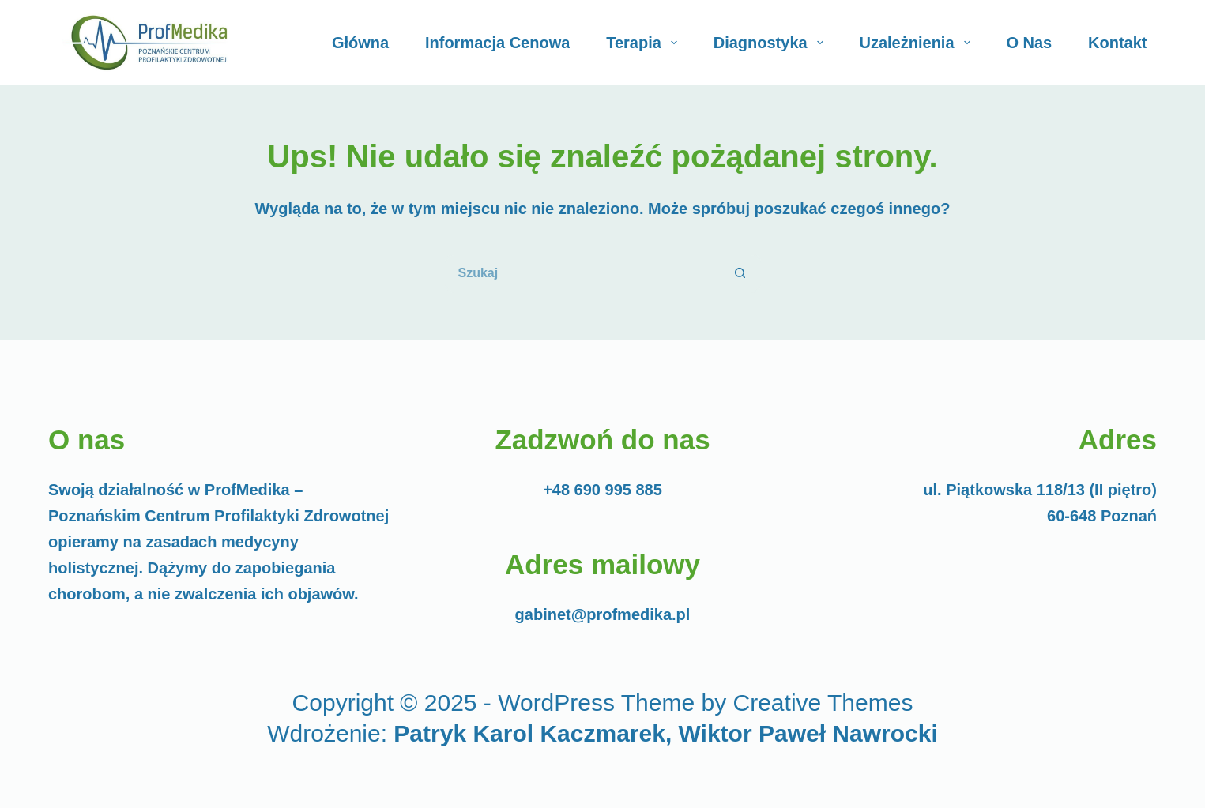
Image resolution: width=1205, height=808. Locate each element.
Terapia (644, 42)
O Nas (1029, 42)
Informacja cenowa (497, 42)
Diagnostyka (772, 42)
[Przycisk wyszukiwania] (741, 273)
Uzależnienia (918, 42)
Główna (360, 42)
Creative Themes (823, 703)
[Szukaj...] (583, 273)
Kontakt (1117, 42)
